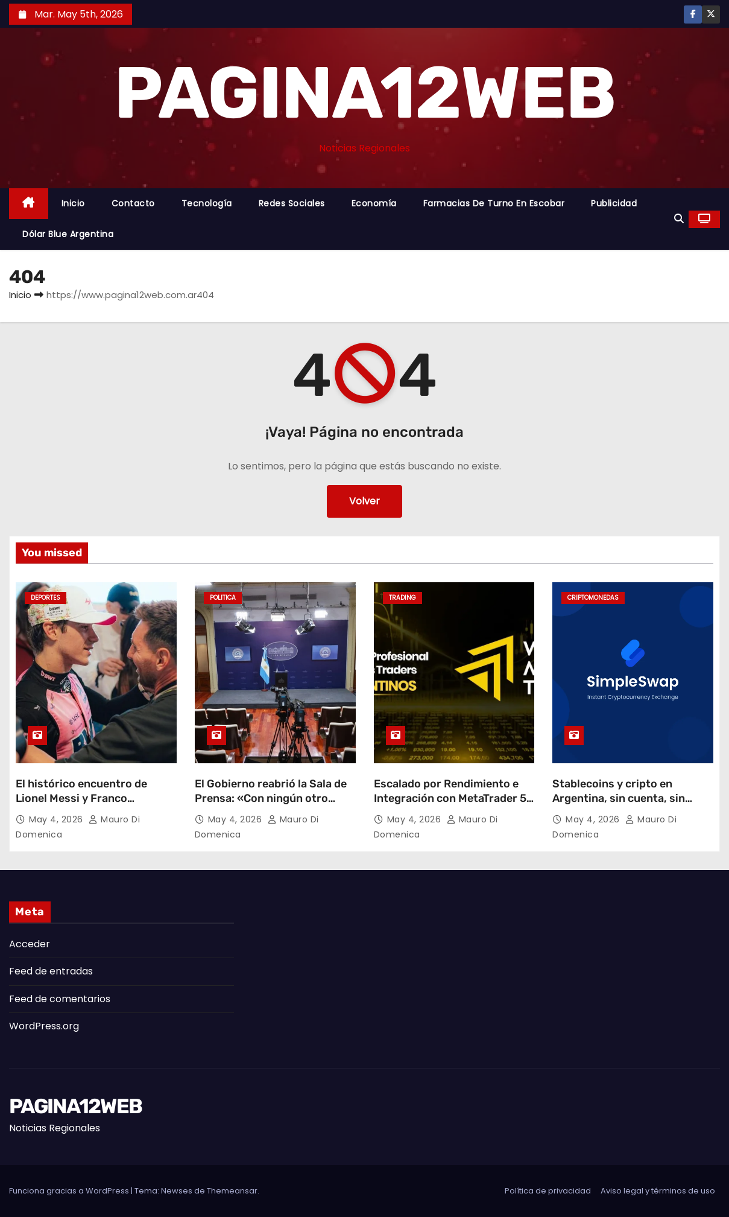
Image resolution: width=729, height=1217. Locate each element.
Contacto (133, 203)
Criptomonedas (593, 597)
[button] (679, 219)
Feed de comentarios (59, 999)
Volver (364, 501)
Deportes (45, 597)
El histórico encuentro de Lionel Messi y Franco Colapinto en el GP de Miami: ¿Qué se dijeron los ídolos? (89, 805)
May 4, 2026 (57, 819)
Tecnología (206, 203)
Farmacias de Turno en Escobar (494, 203)
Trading (402, 597)
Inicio (73, 203)
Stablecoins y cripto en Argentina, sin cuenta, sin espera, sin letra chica (618, 798)
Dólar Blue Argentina (67, 234)
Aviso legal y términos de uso (658, 1190)
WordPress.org (44, 1026)
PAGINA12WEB (364, 93)
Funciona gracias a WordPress (70, 1190)
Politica (223, 597)
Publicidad (614, 203)
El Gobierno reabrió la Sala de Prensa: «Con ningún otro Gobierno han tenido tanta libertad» (271, 805)
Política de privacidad (548, 1190)
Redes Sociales (292, 203)
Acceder (29, 944)
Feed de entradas (51, 971)
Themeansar (232, 1190)
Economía (374, 203)
